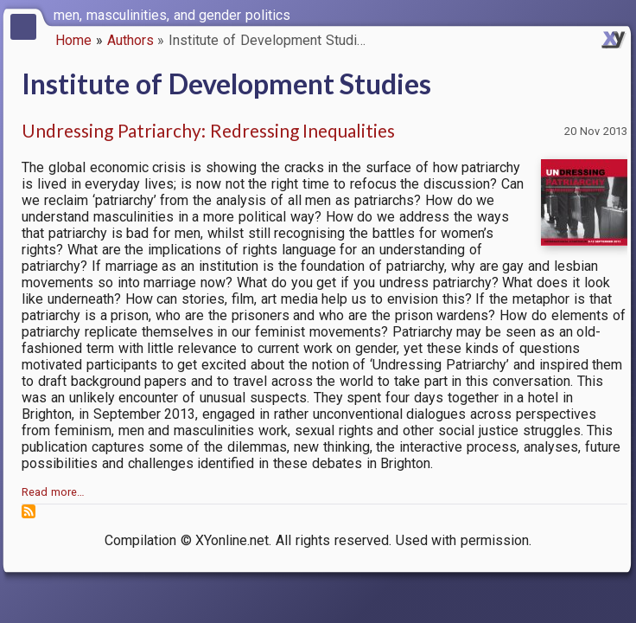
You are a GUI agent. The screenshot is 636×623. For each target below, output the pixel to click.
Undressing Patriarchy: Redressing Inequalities (208, 130)
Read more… (53, 491)
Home (73, 40)
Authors (130, 40)
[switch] (618, 13)
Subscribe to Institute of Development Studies (28, 511)
